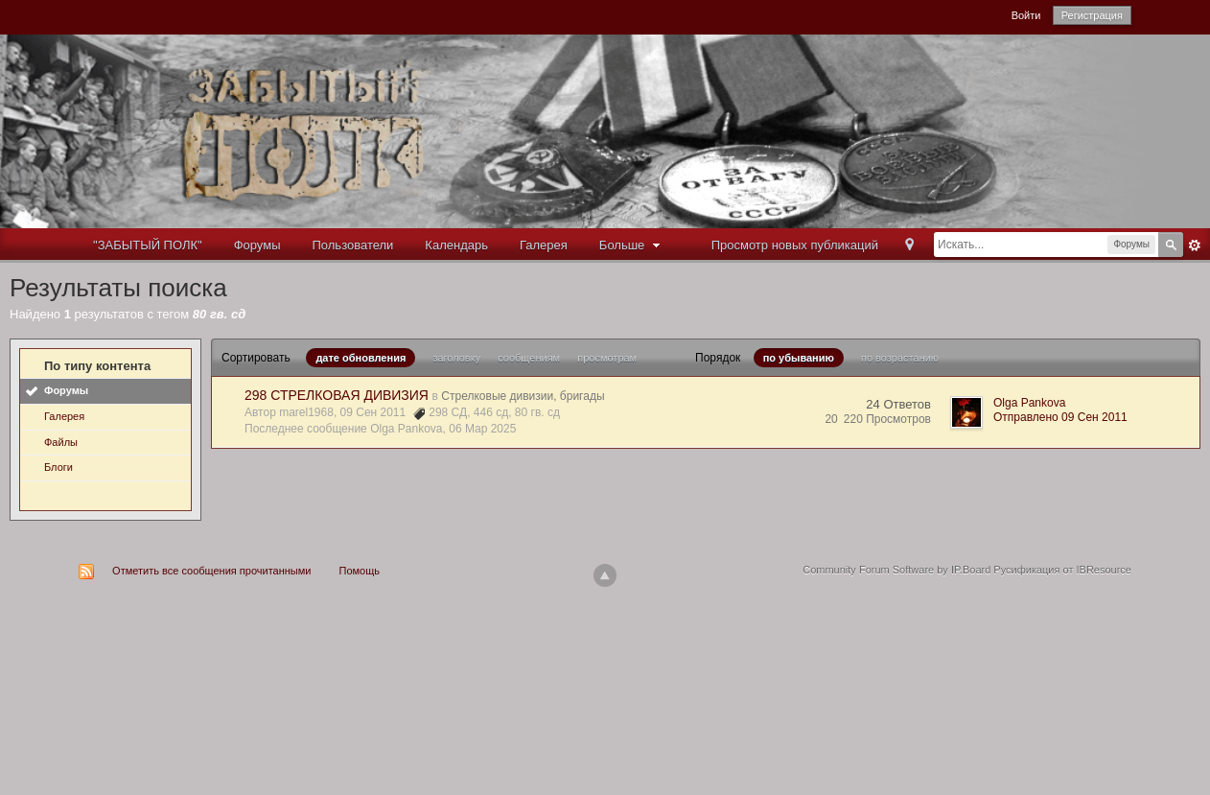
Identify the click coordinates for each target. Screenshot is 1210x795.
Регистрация (1092, 15)
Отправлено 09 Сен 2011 (1060, 417)
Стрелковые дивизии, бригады (522, 396)
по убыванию (798, 357)
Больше (631, 245)
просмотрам (607, 357)
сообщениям (529, 357)
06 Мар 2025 (482, 428)
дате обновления (360, 357)
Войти (1026, 15)
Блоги (58, 467)
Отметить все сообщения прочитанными (211, 570)
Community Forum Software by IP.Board (896, 569)
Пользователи (353, 245)
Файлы (61, 442)
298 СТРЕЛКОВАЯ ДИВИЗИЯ (336, 395)
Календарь (456, 245)
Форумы (257, 245)
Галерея (544, 245)
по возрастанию (900, 357)
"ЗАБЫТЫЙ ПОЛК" (147, 245)
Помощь (360, 570)
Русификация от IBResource (1060, 569)
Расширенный (1194, 245)
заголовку (456, 357)
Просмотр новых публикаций (794, 245)
